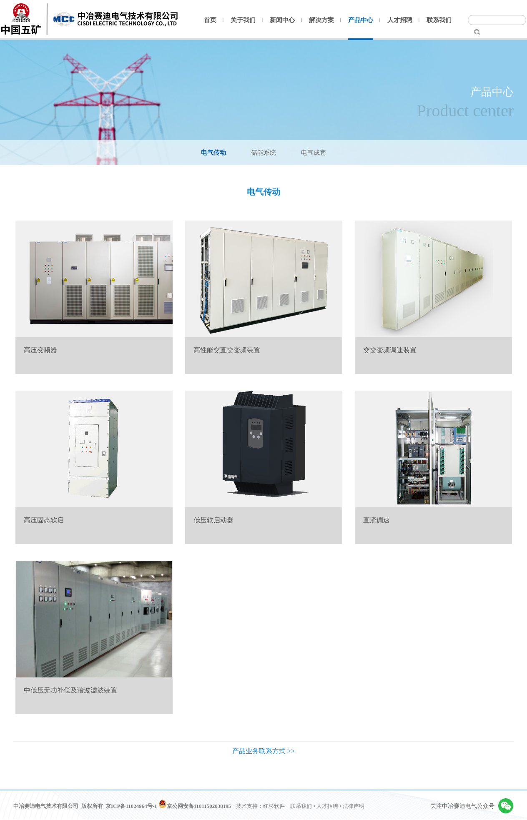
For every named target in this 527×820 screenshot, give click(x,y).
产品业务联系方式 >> (263, 751)
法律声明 (353, 806)
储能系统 (263, 152)
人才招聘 (399, 20)
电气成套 (313, 152)
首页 (210, 20)
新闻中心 (282, 20)
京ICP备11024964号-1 (131, 806)
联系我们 (439, 20)
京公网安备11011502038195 (194, 806)
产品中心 (360, 20)
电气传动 (213, 152)
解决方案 (321, 20)
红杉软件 (274, 806)
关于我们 (243, 20)
